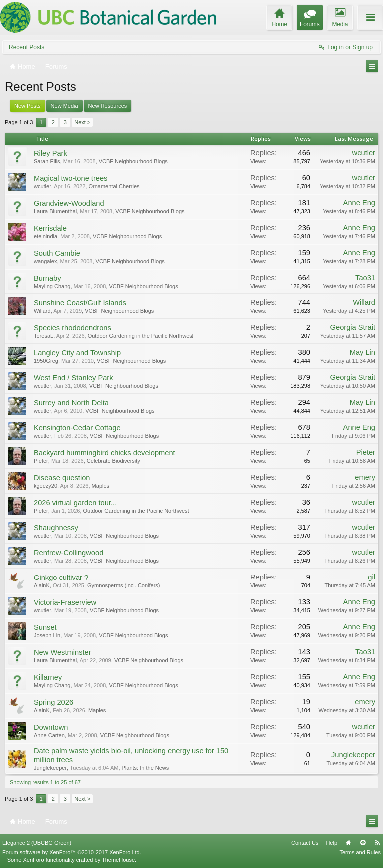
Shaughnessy (56, 528)
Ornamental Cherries (113, 186)
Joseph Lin (47, 635)
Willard (42, 311)
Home (348, 842)
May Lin (362, 352)
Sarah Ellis (47, 161)
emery (365, 477)
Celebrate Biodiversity (113, 461)
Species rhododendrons (72, 328)
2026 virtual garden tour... (75, 503)
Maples (100, 486)
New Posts (27, 106)
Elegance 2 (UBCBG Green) (36, 843)
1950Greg (46, 361)
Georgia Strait (352, 327)
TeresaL (43, 336)
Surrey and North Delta (71, 403)
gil (371, 577)
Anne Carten (49, 735)
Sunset (45, 627)
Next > (82, 122)
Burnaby (47, 278)
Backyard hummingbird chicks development (104, 453)
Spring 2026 (53, 702)
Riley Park (50, 153)
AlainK (42, 585)
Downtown (51, 727)
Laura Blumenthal (55, 211)
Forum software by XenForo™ (71, 852)
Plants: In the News (145, 768)
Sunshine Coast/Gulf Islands (80, 303)
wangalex (45, 261)
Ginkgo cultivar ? (61, 577)
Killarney (48, 677)
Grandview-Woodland (69, 203)
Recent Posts (26, 47)
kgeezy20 (45, 486)
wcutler (363, 153)
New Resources (107, 106)
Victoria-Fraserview (65, 602)
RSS (377, 842)
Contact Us (304, 843)
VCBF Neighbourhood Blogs (133, 161)
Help (331, 843)
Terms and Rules (360, 852)
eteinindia (45, 236)
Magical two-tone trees (70, 178)
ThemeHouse (118, 860)
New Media (64, 106)
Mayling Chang (52, 286)
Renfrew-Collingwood (68, 553)
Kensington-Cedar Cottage (77, 428)
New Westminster (62, 652)
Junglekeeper (50, 768)
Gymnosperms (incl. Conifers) (123, 585)
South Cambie (57, 253)
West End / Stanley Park (73, 378)
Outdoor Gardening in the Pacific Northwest (140, 336)
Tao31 (365, 278)
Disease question (62, 478)
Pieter (41, 461)
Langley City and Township (77, 353)
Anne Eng (359, 203)
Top (362, 842)
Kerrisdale (50, 228)
